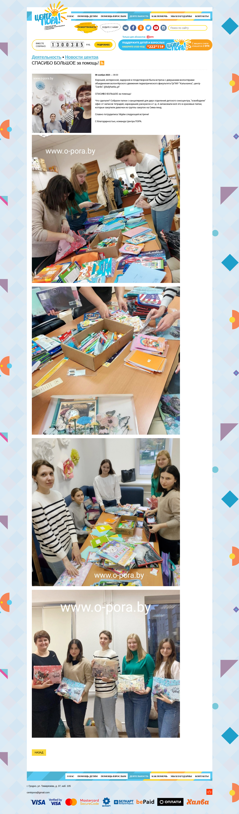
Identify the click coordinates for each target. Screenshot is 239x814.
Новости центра (81, 57)
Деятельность (138, 16)
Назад (39, 752)
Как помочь (159, 16)
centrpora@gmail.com (38, 792)
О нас (70, 16)
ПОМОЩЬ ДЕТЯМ (87, 16)
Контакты (201, 16)
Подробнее (103, 45)
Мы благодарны (181, 16)
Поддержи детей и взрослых (165, 43)
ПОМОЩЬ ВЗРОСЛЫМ (113, 16)
